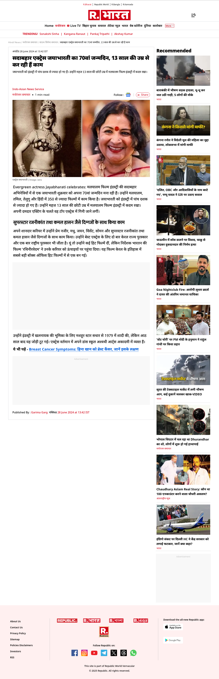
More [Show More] (170, 25)
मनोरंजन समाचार (21, 95)
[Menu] (192, 15)
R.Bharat (87, 4)
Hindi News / (15, 42)
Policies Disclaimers (21, 645)
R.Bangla (116, 4)
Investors (15, 651)
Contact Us (16, 627)
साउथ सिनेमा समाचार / (49, 42)
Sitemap (15, 639)
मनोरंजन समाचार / (31, 42)
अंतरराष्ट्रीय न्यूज (163, 498)
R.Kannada (128, 4)
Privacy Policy (18, 633)
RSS (12, 657)
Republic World (101, 4)
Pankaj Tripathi (99, 34)
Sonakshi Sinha (49, 34)
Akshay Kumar (123, 34)
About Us (15, 621)
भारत (159, 99)
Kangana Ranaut (74, 34)
